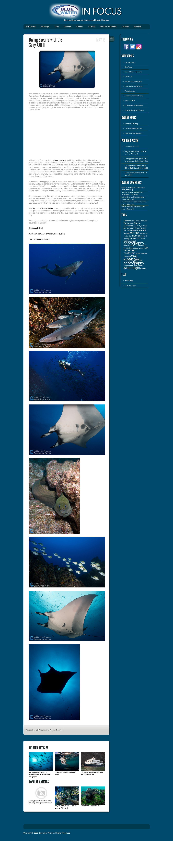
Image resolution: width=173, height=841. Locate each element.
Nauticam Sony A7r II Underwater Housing (47, 234)
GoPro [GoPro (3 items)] (129, 230)
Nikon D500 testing (131, 124)
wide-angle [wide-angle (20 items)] (132, 268)
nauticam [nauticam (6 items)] (136, 235)
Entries (129, 280)
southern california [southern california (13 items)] (130, 252)
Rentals (125, 27)
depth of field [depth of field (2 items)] (143, 226)
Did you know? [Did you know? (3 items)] (129, 228)
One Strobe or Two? (132, 147)
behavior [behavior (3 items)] (144, 221)
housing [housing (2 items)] (134, 230)
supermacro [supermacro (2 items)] (127, 256)
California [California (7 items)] (129, 223)
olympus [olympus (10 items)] (131, 238)
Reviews (67, 27)
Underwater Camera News (134, 105)
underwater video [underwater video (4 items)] (131, 265)
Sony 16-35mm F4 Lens (39, 239)
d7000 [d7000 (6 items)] (135, 225)
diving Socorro (59, 160)
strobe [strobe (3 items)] (138, 254)
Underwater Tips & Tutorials (134, 110)
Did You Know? (130, 62)
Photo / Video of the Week (134, 86)
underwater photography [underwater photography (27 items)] (134, 262)
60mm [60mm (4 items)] (126, 221)
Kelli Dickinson (41, 730)
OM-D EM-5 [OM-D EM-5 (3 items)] (141, 239)
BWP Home (31, 27)
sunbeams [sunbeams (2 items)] (144, 253)
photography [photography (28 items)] (134, 243)
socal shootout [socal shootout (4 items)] (130, 248)
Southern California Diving (134, 96)
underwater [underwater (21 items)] (132, 258)
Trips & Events (56, 730)
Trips (56, 27)
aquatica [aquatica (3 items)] (132, 221)
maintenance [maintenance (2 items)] (143, 233)
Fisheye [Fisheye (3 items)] (137, 228)
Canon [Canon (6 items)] (137, 223)
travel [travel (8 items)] (134, 256)
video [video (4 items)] (140, 265)
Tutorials (91, 27)
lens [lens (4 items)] (144, 230)
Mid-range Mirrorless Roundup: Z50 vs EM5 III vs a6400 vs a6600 (136, 167)
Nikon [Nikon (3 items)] (143, 236)
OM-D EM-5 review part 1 (133, 133)
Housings (45, 27)
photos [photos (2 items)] (126, 245)
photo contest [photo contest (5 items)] (130, 241)
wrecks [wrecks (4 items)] (143, 268)
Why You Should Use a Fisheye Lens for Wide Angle (135, 153)
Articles (79, 27)
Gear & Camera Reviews (133, 72)
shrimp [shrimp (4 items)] (143, 246)
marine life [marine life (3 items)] (127, 236)
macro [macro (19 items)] (134, 233)
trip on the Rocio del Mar (43, 208)
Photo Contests (130, 91)
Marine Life (128, 77)
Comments (130, 285)
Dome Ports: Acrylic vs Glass (90, 806)
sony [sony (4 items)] (138, 248)
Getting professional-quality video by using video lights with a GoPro (136, 160)
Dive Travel (129, 67)
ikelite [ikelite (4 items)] (139, 230)
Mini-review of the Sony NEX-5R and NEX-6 (136, 174)
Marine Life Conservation (133, 81)
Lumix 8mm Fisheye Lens (133, 128)
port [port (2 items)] (129, 245)
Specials (137, 27)
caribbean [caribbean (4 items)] (128, 226)
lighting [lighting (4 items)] (127, 233)
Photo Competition (108, 27)
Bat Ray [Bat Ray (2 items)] (138, 221)
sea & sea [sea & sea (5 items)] (135, 245)
